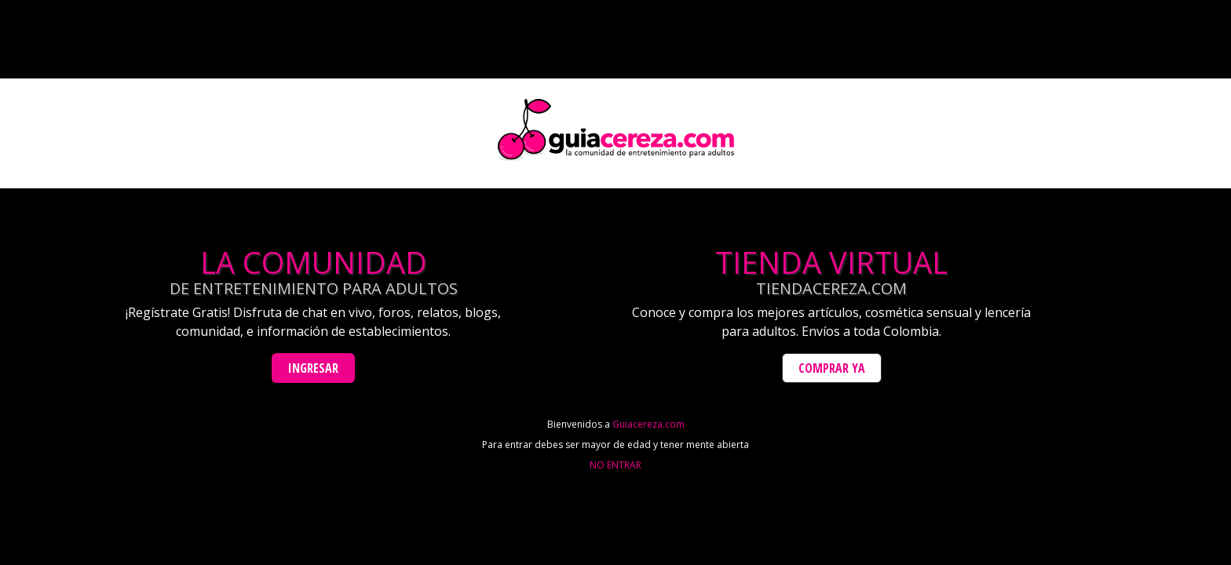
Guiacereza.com (648, 424)
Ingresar (313, 368)
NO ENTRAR (615, 465)
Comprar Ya (831, 368)
